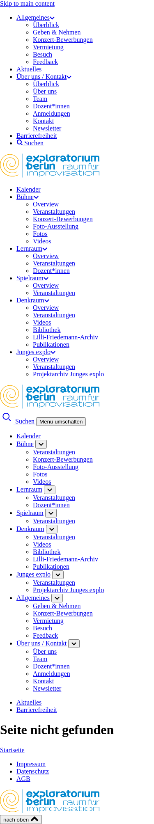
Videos (42, 241)
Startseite (12, 749)
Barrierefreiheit (36, 135)
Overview (46, 204)
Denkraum (32, 300)
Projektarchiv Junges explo (68, 374)
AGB (23, 778)
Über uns (45, 91)
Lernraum (31, 248)
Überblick (46, 24)
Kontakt (43, 120)
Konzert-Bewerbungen (63, 39)
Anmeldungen (51, 113)
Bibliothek (47, 329)
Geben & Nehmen (56, 32)
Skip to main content (27, 3)
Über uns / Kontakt (43, 76)
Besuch (42, 54)
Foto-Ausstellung (55, 226)
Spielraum (32, 278)
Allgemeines (35, 17)
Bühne (27, 196)
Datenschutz (32, 771)
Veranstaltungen (54, 211)
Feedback (45, 61)
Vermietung (48, 46)
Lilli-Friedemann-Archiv (65, 337)
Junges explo (35, 351)
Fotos (40, 233)
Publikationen (51, 344)
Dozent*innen (51, 106)
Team (40, 98)
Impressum (31, 763)
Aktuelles (28, 69)
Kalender (28, 189)
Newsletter (47, 128)
